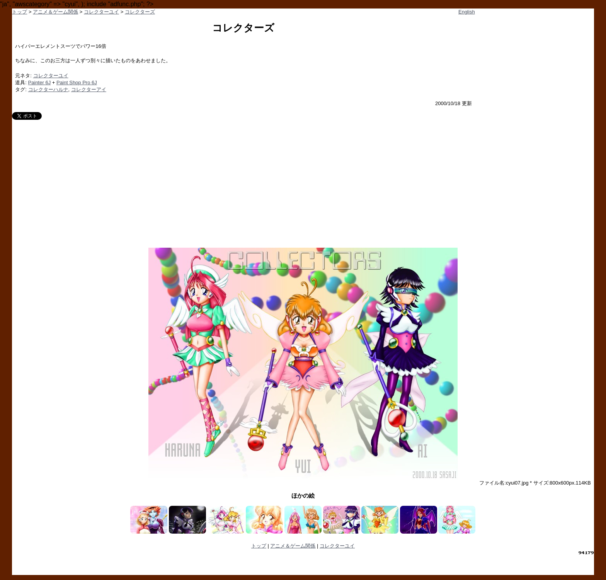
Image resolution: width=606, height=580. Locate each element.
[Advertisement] (303, 178)
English (466, 12)
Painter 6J (39, 82)
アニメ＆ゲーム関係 (55, 12)
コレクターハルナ (48, 89)
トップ (19, 12)
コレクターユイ (101, 12)
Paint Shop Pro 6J (76, 82)
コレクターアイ (88, 89)
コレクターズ (140, 12)
